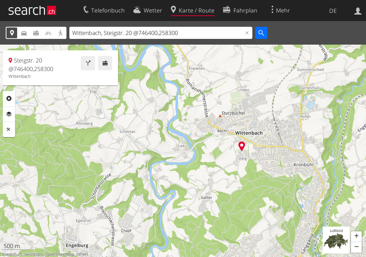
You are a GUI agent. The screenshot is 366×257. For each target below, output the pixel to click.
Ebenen (9, 114)
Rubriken (9, 98)
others (82, 254)
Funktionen (9, 129)
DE (333, 11)
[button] (356, 236)
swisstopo (33, 254)
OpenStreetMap (59, 254)
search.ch (13, 254)
